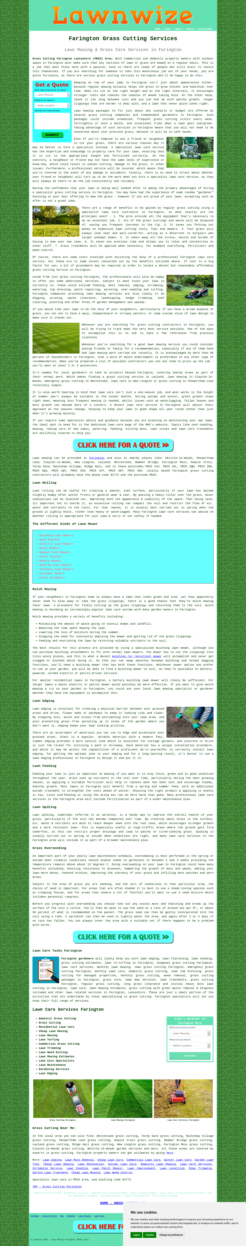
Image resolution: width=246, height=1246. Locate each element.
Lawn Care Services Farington (68, 1009)
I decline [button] (149, 1235)
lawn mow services (140, 979)
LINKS (167, 29)
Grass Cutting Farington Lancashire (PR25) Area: (72, 58)
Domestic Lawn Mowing (158, 1164)
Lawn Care (99, 1216)
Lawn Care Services (196, 1164)
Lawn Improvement (141, 1168)
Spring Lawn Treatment (50, 1172)
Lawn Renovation (91, 1164)
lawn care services (77, 967)
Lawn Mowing (84, 1216)
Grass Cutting (49, 1216)
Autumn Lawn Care (122, 1164)
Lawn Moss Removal (79, 1160)
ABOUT (178, 29)
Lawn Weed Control (118, 1172)
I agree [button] (136, 1235)
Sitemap (35, 1216)
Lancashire (136, 992)
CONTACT (190, 29)
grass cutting (148, 324)
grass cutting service (73, 192)
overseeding (144, 856)
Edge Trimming (200, 1168)
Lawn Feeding (77, 1168)
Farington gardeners (77, 958)
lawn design (199, 313)
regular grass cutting (100, 984)
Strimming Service (47, 1168)
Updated (71, 1216)
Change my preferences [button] (171, 1235)
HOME (157, 29)
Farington (96, 458)
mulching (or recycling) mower (137, 656)
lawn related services (84, 992)
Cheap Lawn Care (110, 1160)
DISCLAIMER (205, 29)
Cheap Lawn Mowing (58, 1164)
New (62, 1216)
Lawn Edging (52, 1160)
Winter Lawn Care (177, 1160)
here (169, 1152)
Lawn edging (41, 708)
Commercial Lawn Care (143, 1160)
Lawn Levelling (172, 1168)
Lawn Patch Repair (107, 1168)
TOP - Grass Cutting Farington (57, 1186)
